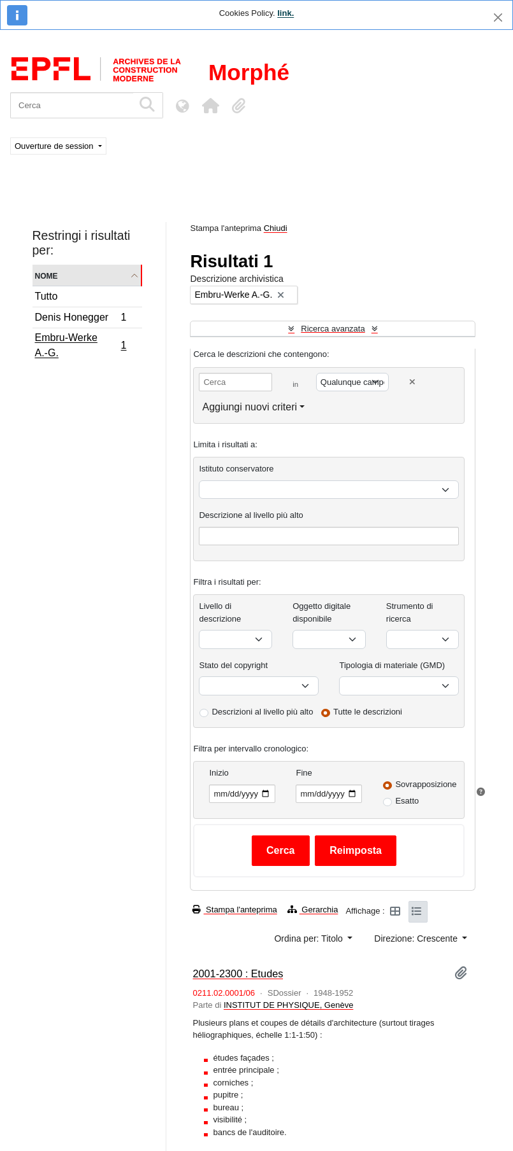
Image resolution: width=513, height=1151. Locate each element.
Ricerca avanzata (333, 328)
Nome (46, 275)
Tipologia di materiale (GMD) (392, 665)
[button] (210, 105)
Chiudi (275, 228)
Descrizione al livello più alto (251, 515)
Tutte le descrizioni (367, 711)
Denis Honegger (80, 319)
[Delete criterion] (412, 382)
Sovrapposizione (425, 784)
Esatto (407, 801)
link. (285, 13)
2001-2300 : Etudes (237, 973)
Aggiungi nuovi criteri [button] (249, 406)
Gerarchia (312, 909)
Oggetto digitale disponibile (321, 612)
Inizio (218, 773)
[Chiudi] (498, 17)
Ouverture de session (55, 146)
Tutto (46, 296)
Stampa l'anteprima (234, 909)
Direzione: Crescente (417, 938)
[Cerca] (71, 105)
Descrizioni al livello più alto (262, 711)
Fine (304, 773)
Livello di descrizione (220, 612)
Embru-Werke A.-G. (80, 345)
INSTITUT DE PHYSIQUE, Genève (288, 1005)
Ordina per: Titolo (309, 938)
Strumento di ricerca (409, 612)
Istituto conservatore (236, 468)
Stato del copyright (233, 665)
